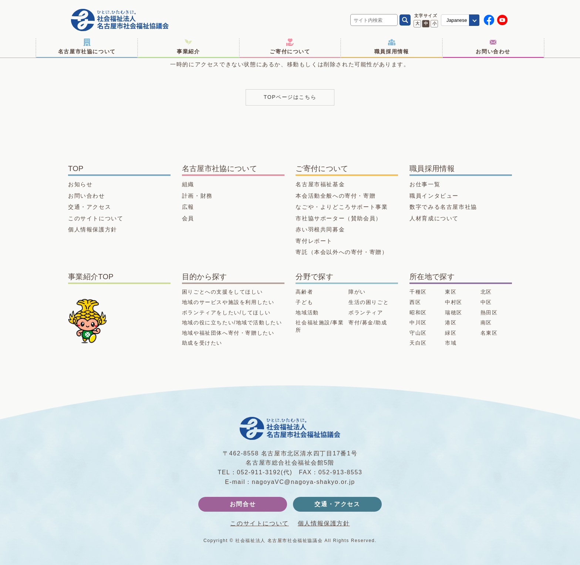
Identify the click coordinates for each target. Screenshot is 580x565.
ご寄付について (290, 46)
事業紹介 (188, 46)
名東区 (489, 333)
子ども (304, 302)
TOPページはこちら (290, 97)
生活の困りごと (368, 302)
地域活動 (307, 312)
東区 (450, 292)
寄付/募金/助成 (367, 322)
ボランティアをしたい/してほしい (226, 312)
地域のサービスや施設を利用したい (228, 302)
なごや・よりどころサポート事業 (342, 207)
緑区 (450, 333)
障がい (357, 292)
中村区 (453, 302)
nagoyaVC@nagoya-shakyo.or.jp (303, 482)
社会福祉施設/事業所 (320, 326)
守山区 (418, 333)
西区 (415, 302)
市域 (450, 343)
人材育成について (434, 218)
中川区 (418, 322)
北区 (486, 292)
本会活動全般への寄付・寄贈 (335, 196)
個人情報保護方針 (92, 229)
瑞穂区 (453, 312)
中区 (486, 302)
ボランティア (365, 312)
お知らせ (80, 184)
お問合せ (243, 504)
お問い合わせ (493, 46)
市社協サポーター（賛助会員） (338, 218)
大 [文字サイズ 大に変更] (417, 23)
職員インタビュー (434, 196)
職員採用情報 (391, 46)
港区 (450, 322)
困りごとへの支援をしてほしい (222, 292)
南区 (486, 322)
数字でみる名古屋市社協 (443, 207)
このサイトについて (95, 218)
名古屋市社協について (87, 46)
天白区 (418, 343)
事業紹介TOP (91, 276)
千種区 (418, 292)
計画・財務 (197, 196)
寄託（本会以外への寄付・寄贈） (342, 252)
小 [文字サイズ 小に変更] (434, 23)
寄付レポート (314, 241)
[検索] (405, 20)
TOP (76, 168)
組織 (188, 184)
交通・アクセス (89, 207)
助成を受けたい (202, 343)
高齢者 (304, 292)
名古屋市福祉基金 (320, 184)
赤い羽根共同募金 (320, 229)
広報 (188, 207)
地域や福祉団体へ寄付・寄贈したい (228, 333)
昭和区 (418, 312)
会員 (188, 218)
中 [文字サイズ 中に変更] (426, 23)
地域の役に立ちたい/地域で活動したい (232, 322)
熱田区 (489, 312)
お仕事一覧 (424, 184)
